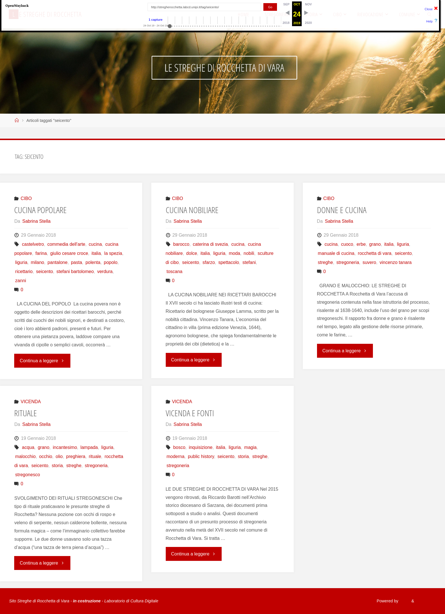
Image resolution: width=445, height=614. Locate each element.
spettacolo (228, 262)
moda (234, 253)
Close (429, 9)
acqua (28, 447)
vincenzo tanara (395, 262)
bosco (179, 447)
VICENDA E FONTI (190, 413)
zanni (20, 280)
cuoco (347, 244)
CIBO (26, 198)
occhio (45, 456)
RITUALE (25, 413)
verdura (104, 271)
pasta (76, 262)
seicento (44, 271)
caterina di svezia (210, 244)
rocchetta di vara (374, 253)
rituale (95, 456)
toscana (174, 271)
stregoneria (347, 262)
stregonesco (27, 474)
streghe (325, 262)
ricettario (24, 271)
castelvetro (33, 244)
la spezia (113, 253)
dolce (191, 253)
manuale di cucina (336, 253)
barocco (181, 244)
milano (37, 262)
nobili (249, 253)
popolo (110, 262)
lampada (89, 447)
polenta (92, 262)
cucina (95, 244)
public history (201, 456)
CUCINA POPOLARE (40, 210)
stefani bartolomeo (75, 271)
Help (429, 21)
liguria (21, 262)
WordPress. (425, 601)
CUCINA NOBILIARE (192, 210)
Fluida (403, 601)
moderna (175, 456)
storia (57, 465)
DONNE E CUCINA (341, 210)
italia (96, 253)
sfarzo (209, 262)
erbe (361, 244)
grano (375, 244)
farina (41, 253)
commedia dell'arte (66, 244)
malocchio (25, 456)
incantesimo (65, 447)
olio (59, 456)
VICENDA (31, 401)
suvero (369, 262)
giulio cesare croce (69, 253)
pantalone (58, 262)
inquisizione (201, 447)
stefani (249, 262)
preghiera (75, 456)
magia (250, 447)
